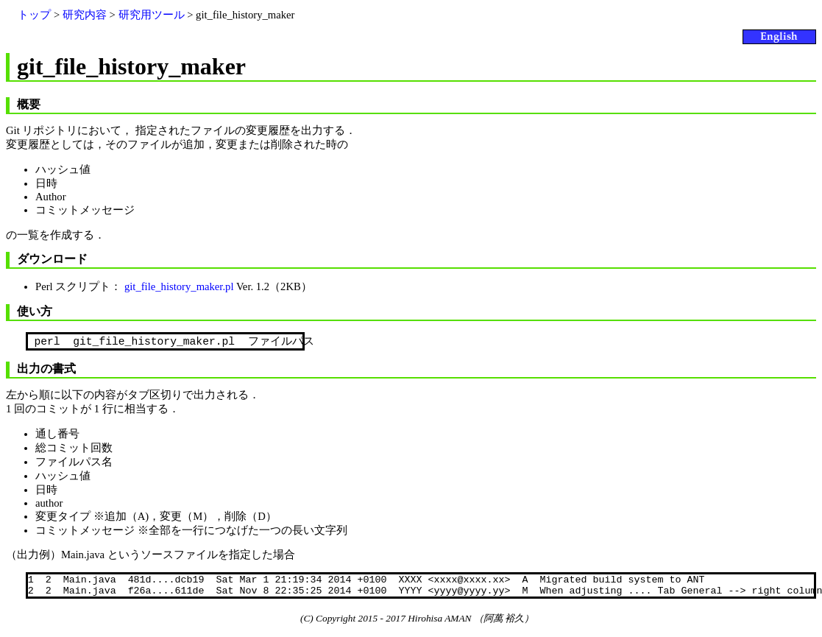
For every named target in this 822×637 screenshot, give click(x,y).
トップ (34, 15)
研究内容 (85, 15)
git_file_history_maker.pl (179, 286)
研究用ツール (151, 15)
